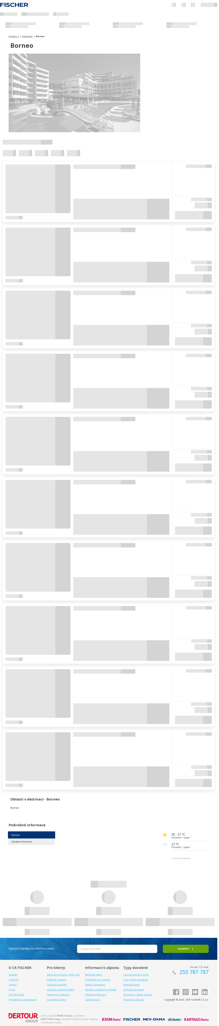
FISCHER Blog (16, 994)
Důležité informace (95, 994)
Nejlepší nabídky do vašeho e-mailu (31, 948)
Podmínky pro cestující (97, 979)
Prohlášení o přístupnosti (23, 999)
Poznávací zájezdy (133, 999)
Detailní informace (21, 841)
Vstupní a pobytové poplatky (101, 989)
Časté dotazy (92, 999)
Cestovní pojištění (57, 984)
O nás (12, 989)
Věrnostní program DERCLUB (63, 974)
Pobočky (13, 979)
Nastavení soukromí (58, 994)
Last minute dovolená (135, 979)
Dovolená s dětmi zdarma (137, 994)
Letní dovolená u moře (136, 974)
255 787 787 (193, 971)
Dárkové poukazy (56, 979)
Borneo (15, 835)
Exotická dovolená (133, 989)
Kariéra (13, 984)
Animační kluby (131, 984)
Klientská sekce (93, 974)
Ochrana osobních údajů (60, 989)
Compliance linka (56, 999)
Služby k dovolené (95, 984)
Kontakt (13, 974)
